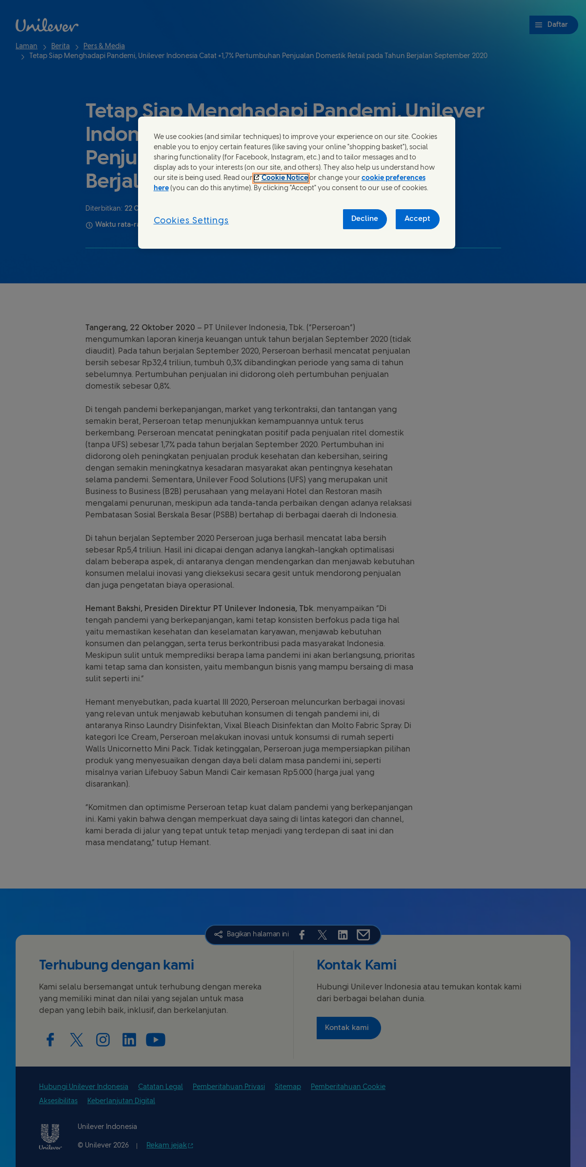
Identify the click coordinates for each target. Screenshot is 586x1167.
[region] (296, 183)
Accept (417, 219)
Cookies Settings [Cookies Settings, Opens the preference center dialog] (191, 221)
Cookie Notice (285, 178)
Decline (364, 219)
